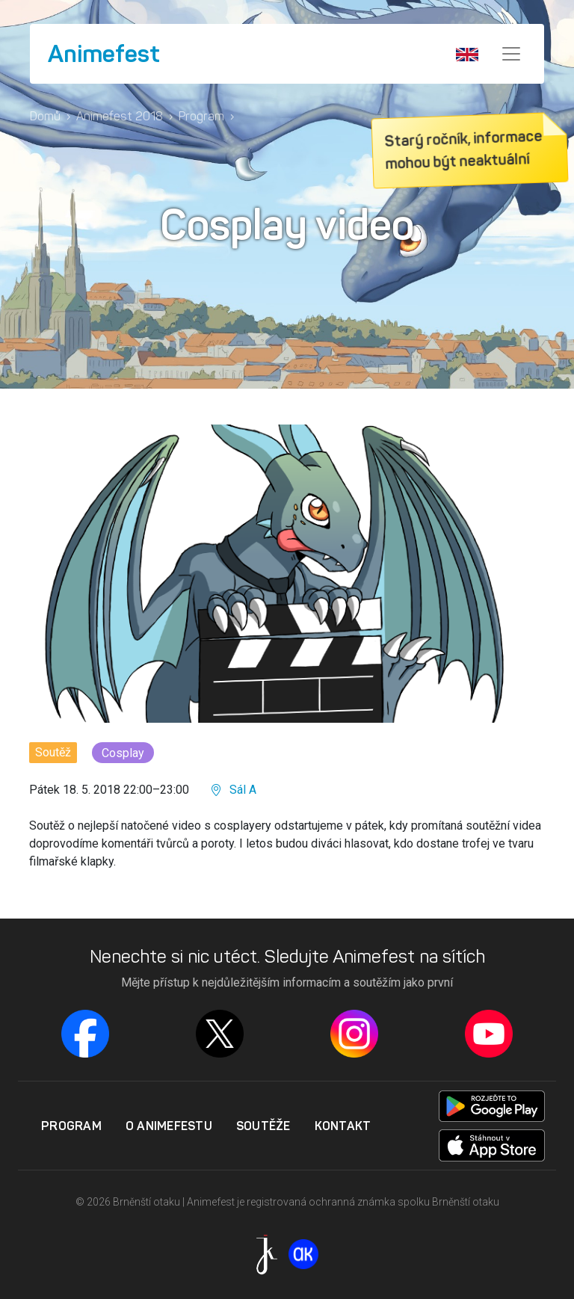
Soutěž (53, 752)
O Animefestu (169, 1125)
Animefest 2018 (119, 116)
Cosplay (123, 753)
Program (201, 116)
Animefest (104, 54)
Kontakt (343, 1125)
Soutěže (263, 1125)
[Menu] (511, 54)
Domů (45, 116)
